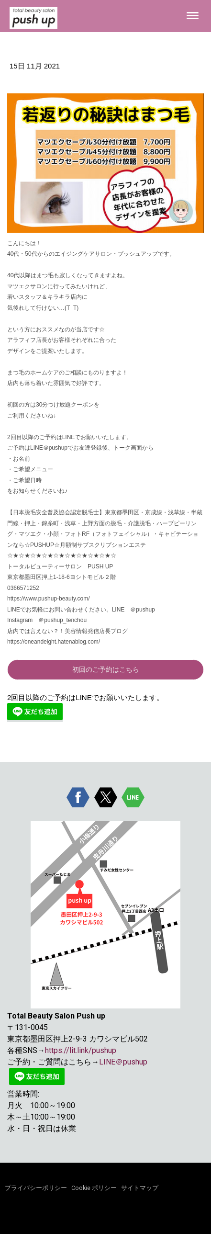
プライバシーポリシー (36, 1187)
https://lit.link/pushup (80, 1050)
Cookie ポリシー (94, 1187)
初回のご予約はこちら (105, 669)
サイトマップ (139, 1187)
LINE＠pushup (123, 1061)
